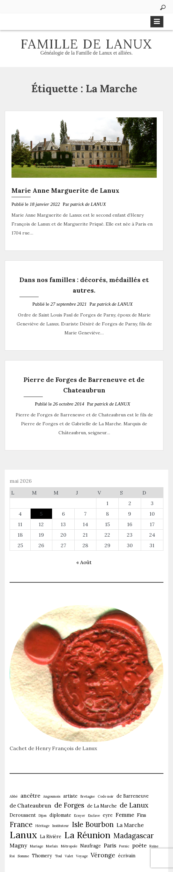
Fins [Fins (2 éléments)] (141, 815)
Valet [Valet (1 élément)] (69, 856)
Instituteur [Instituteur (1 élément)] (60, 826)
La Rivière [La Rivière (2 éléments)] (50, 836)
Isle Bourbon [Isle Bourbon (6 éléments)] (93, 824)
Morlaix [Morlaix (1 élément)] (52, 846)
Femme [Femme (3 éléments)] (125, 814)
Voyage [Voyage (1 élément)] (82, 856)
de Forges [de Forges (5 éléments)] (69, 805)
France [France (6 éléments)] (21, 824)
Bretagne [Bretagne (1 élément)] (87, 796)
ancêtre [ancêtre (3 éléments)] (30, 795)
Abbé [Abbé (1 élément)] (14, 796)
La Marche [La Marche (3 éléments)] (130, 825)
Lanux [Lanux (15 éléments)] (23, 834)
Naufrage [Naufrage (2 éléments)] (90, 846)
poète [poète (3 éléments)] (139, 845)
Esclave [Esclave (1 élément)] (94, 815)
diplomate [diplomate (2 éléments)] (60, 815)
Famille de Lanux (86, 44)
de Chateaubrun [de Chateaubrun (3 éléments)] (30, 805)
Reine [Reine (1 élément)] (153, 846)
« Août (84, 562)
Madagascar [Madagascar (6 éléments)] (133, 835)
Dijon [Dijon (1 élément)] (43, 815)
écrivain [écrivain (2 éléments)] (126, 856)
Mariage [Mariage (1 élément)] (36, 846)
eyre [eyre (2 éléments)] (108, 815)
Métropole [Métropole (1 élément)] (69, 846)
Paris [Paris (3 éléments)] (110, 845)
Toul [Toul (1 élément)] (58, 856)
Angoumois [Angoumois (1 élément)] (51, 796)
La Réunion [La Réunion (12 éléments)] (87, 835)
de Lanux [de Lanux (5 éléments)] (134, 805)
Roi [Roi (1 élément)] (12, 856)
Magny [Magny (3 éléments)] (18, 845)
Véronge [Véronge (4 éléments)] (103, 855)
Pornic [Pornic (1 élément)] (124, 846)
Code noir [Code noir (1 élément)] (106, 796)
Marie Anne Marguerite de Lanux (65, 190)
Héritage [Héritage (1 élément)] (42, 826)
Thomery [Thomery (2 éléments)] (42, 856)
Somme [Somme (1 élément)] (23, 856)
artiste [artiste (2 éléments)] (70, 796)
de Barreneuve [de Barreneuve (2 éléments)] (133, 796)
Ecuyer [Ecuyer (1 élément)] (79, 815)
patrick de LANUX (88, 204)
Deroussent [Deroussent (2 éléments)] (23, 815)
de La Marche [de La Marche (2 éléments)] (102, 806)
